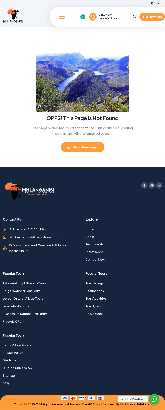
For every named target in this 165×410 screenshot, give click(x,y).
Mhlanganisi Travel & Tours (83, 404)
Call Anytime (105, 14)
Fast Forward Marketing (136, 404)
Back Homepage (82, 147)
